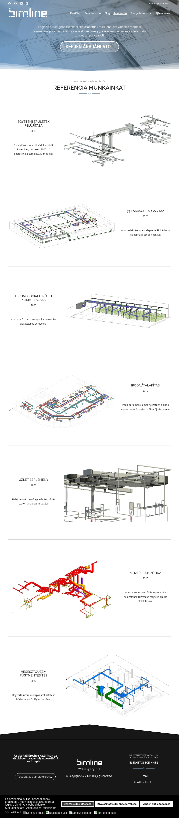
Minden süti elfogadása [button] (156, 804)
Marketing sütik (107, 813)
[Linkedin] (21, 3)
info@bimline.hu (160, 3)
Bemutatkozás (92, 13)
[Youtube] (15, 3)
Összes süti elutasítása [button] (77, 804)
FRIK (98, 769)
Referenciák (120, 13)
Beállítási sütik (58, 813)
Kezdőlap (75, 13)
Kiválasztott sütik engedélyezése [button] (117, 804)
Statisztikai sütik (82, 813)
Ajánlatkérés (163, 13)
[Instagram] (27, 3)
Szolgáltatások (139, 13)
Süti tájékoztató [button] (14, 807)
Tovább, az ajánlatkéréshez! (35, 777)
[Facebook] (9, 3)
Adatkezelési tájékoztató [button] (41, 807)
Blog (107, 13)
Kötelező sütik (35, 813)
